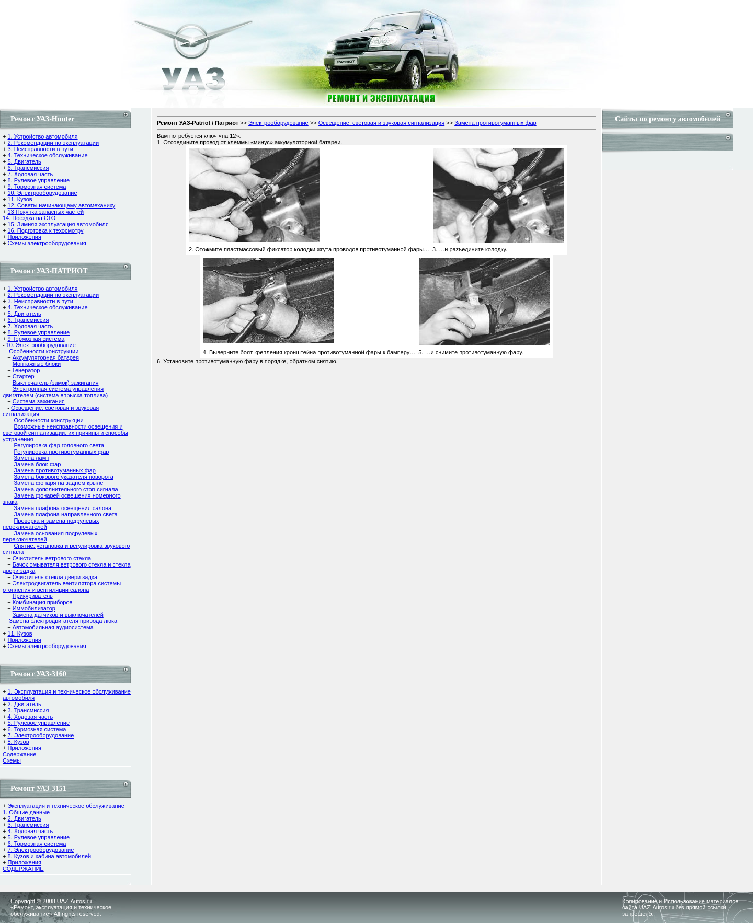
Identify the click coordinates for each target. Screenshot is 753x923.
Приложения (24, 237)
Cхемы (12, 760)
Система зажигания (39, 401)
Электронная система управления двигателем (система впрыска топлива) (55, 392)
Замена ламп (31, 458)
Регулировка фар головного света (59, 445)
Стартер (24, 376)
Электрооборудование (278, 123)
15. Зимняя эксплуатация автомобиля (57, 224)
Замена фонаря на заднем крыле (58, 483)
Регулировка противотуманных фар (61, 451)
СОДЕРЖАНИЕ (23, 869)
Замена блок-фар (37, 464)
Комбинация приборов (43, 602)
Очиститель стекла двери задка (55, 577)
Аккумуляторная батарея (46, 357)
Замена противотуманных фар (55, 470)
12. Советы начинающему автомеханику (61, 205)
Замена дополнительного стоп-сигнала (66, 489)
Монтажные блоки (37, 364)
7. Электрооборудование (40, 735)
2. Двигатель (24, 704)
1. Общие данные (26, 812)
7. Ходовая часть (30, 174)
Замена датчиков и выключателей (58, 615)
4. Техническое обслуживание (47, 155)
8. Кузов (18, 742)
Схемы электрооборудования (46, 243)
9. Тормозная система (36, 186)
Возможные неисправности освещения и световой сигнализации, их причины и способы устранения (65, 432)
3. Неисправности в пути (40, 149)
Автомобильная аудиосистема (53, 627)
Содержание (19, 754)
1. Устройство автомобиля (42, 136)
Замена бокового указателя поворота (63, 477)
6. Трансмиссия (28, 168)
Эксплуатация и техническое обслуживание (65, 806)
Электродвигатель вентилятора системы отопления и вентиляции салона (62, 586)
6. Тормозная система (36, 729)
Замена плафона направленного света (65, 514)
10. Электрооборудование (42, 193)
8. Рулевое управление (38, 180)
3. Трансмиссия (28, 710)
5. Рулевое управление (38, 723)
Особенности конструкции (43, 351)
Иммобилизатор (34, 608)
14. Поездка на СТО (29, 218)
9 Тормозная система (35, 339)
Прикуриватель (33, 596)
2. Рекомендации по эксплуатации (53, 143)
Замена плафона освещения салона (62, 508)
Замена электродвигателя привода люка (63, 621)
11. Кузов (19, 199)
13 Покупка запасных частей (45, 212)
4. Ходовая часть (30, 716)
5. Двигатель (24, 161)
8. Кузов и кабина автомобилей (49, 856)
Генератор (26, 370)
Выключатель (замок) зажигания (56, 382)
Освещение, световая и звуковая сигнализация (381, 123)
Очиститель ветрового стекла (52, 558)
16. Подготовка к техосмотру (45, 230)
